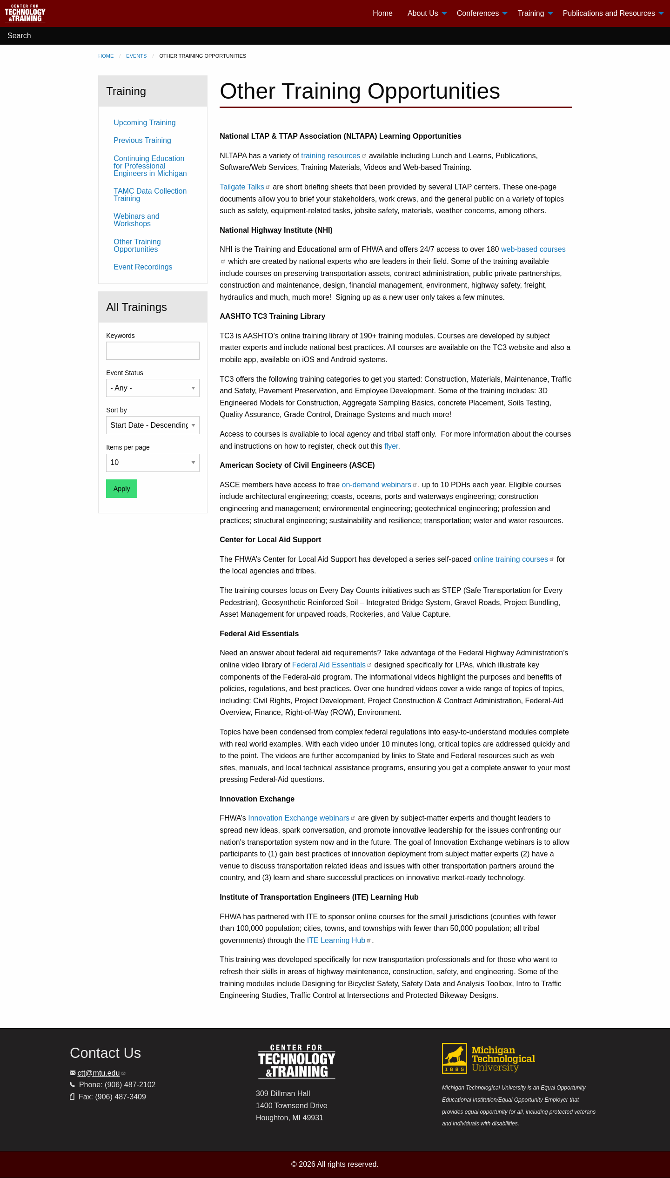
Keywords (120, 335)
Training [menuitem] (530, 13)
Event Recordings (143, 267)
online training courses (514, 559)
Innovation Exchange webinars (302, 818)
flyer (391, 446)
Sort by (116, 410)
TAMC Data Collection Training (150, 194)
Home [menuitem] (383, 13)
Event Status (124, 373)
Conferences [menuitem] (478, 13)
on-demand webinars (379, 485)
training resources (334, 156)
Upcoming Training (144, 123)
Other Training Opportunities (137, 245)
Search (19, 36)
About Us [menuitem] (423, 13)
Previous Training (142, 140)
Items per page (127, 447)
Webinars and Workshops (136, 220)
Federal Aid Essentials (332, 665)
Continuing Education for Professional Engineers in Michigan (150, 166)
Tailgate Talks (245, 187)
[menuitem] (61, 13)
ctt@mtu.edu (101, 1073)
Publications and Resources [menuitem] (609, 13)
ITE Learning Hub (339, 940)
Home (106, 56)
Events (136, 56)
